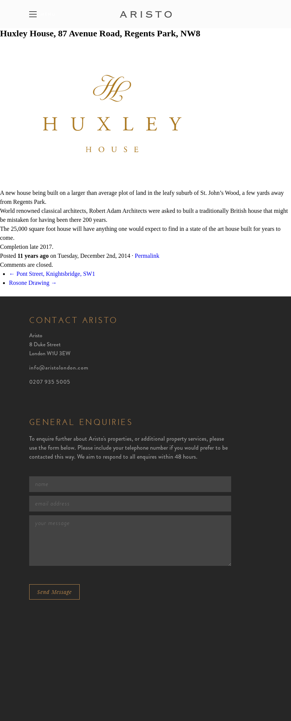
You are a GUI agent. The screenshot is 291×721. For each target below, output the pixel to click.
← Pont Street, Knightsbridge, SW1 (52, 274)
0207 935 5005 (49, 382)
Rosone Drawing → (33, 283)
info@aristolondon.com (59, 367)
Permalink (147, 256)
